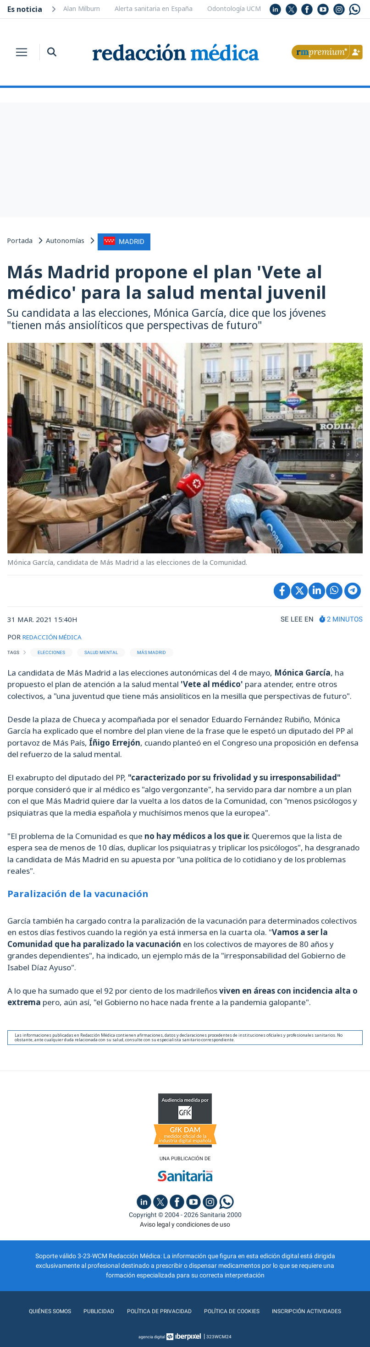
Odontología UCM (234, 8)
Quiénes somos (39, 1310)
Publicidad (91, 1310)
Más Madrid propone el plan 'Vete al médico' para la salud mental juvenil (166, 280)
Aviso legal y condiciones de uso (185, 1223)
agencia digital (152, 1335)
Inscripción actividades (315, 1310)
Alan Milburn (81, 8)
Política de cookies (233, 1310)
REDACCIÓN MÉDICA (56, 634)
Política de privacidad (155, 1310)
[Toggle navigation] (21, 52)
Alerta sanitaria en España (154, 8)
